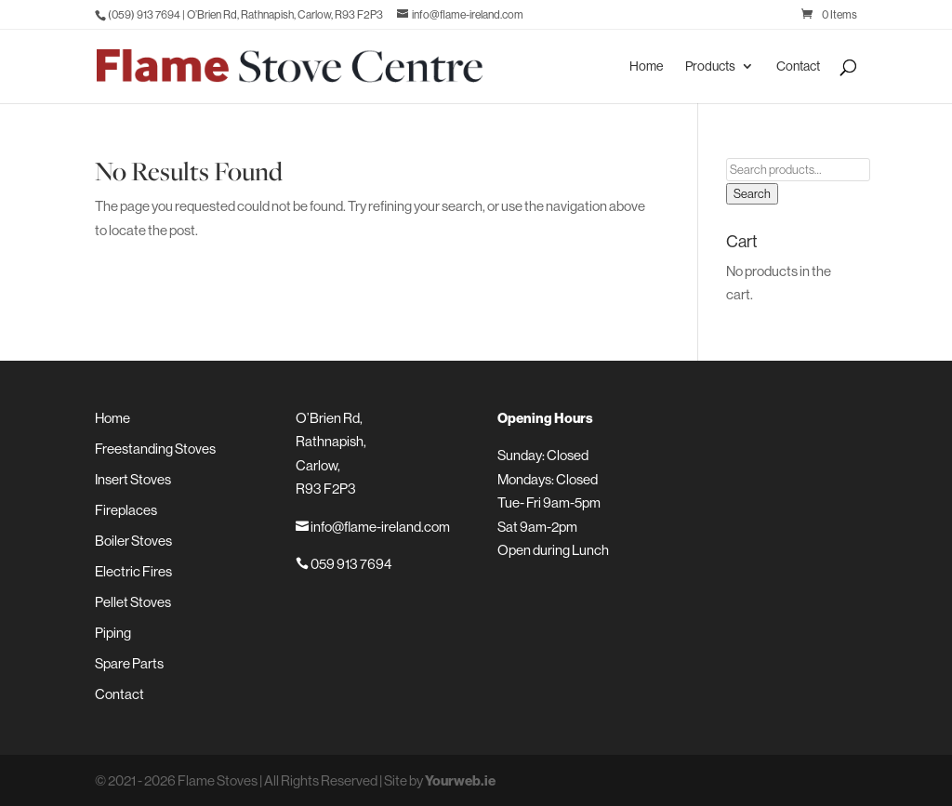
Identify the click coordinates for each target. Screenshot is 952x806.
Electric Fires (133, 571)
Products (710, 66)
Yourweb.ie (460, 780)
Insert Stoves (133, 479)
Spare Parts (129, 663)
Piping (113, 632)
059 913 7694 (343, 564)
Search (752, 194)
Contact (798, 66)
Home (646, 66)
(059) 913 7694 (144, 14)
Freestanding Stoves (155, 448)
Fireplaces (126, 510)
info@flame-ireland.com (373, 526)
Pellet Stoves (133, 602)
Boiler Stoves (133, 540)
